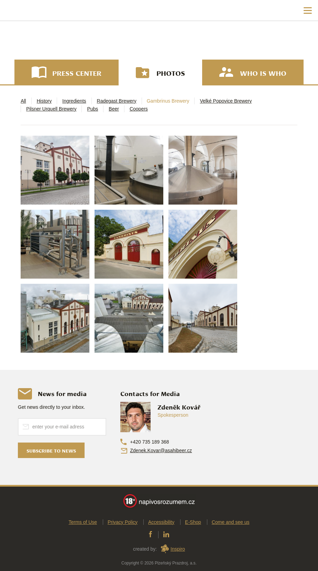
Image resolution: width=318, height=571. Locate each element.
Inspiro (178, 549)
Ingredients (74, 101)
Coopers (139, 109)
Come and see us (231, 522)
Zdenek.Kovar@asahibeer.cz (161, 450)
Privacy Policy (123, 522)
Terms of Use (83, 522)
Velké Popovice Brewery (226, 101)
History (44, 101)
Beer (114, 109)
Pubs (92, 109)
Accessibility (161, 522)
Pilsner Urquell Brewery (51, 109)
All (23, 101)
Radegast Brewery (116, 101)
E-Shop (193, 522)
